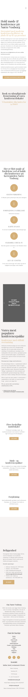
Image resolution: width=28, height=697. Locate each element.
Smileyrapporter (14, 643)
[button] (26, 8)
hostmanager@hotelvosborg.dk (14, 574)
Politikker (14, 647)
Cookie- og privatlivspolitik (14, 645)
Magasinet (14, 650)
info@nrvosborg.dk (14, 685)
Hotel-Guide (14, 640)
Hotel (14, 638)
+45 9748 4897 (14, 568)
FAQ (14, 649)
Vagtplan (14, 652)
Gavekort (14, 641)
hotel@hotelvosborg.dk (14, 679)
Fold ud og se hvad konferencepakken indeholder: (14, 391)
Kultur (14, 636)
